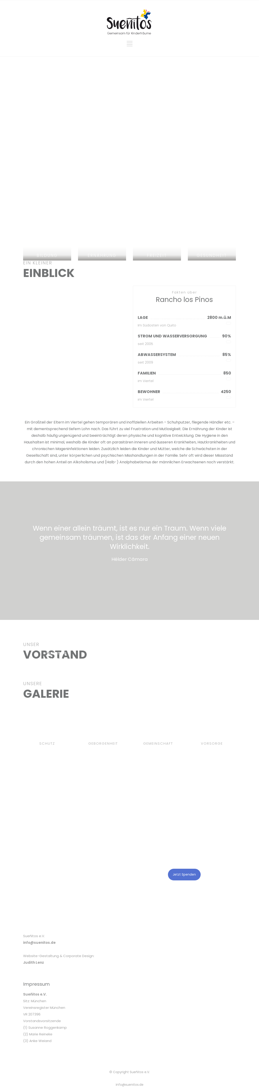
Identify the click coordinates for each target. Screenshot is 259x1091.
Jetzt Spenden (184, 874)
